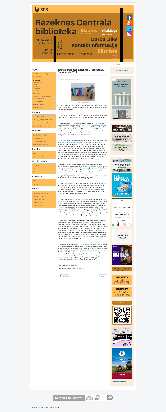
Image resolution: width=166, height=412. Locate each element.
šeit (84, 268)
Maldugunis (103, 183)
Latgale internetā (38, 202)
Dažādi (35, 84)
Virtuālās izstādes (38, 156)
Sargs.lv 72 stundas (119, 381)
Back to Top (130, 408)
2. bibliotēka (36, 80)
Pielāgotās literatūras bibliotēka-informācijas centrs (42, 97)
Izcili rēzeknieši (37, 205)
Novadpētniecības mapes (40, 193)
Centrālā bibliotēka (38, 77)
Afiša (34, 153)
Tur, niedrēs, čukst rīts (85, 244)
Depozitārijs (36, 172)
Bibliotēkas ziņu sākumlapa (41, 74)
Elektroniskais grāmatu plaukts (42, 123)
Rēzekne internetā (38, 199)
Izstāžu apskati (37, 86)
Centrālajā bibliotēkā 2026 (40, 135)
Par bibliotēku (37, 88)
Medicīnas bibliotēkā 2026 (40, 144)
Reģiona (35, 184)
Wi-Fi (34, 169)
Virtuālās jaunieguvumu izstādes (42, 120)
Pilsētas (35, 181)
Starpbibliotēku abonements (41, 126)
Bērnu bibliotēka (38, 93)
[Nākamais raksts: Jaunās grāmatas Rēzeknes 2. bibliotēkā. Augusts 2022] (102, 276)
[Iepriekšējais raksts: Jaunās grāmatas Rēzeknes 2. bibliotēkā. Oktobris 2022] (64, 276)
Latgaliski (125, 70)
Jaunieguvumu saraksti (40, 116)
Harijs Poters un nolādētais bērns (72, 142)
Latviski (118, 70)
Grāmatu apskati (37, 83)
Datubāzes (36, 165)
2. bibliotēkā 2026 (38, 138)
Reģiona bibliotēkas (39, 101)
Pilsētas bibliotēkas (38, 104)
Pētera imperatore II (91, 166)
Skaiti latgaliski (37, 107)
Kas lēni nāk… (86, 222)
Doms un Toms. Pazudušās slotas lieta (93, 125)
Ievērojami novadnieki (39, 196)
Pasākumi (35, 90)
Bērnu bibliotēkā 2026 (39, 141)
